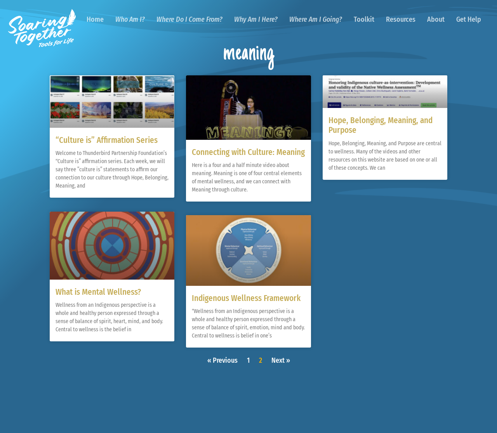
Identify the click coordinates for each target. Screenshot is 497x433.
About (436, 19)
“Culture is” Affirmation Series (107, 140)
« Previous (222, 360)
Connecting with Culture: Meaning (248, 152)
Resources (400, 19)
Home (95, 19)
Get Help (468, 19)
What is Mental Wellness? (98, 292)
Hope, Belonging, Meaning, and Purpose (380, 125)
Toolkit (364, 19)
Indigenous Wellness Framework (246, 298)
